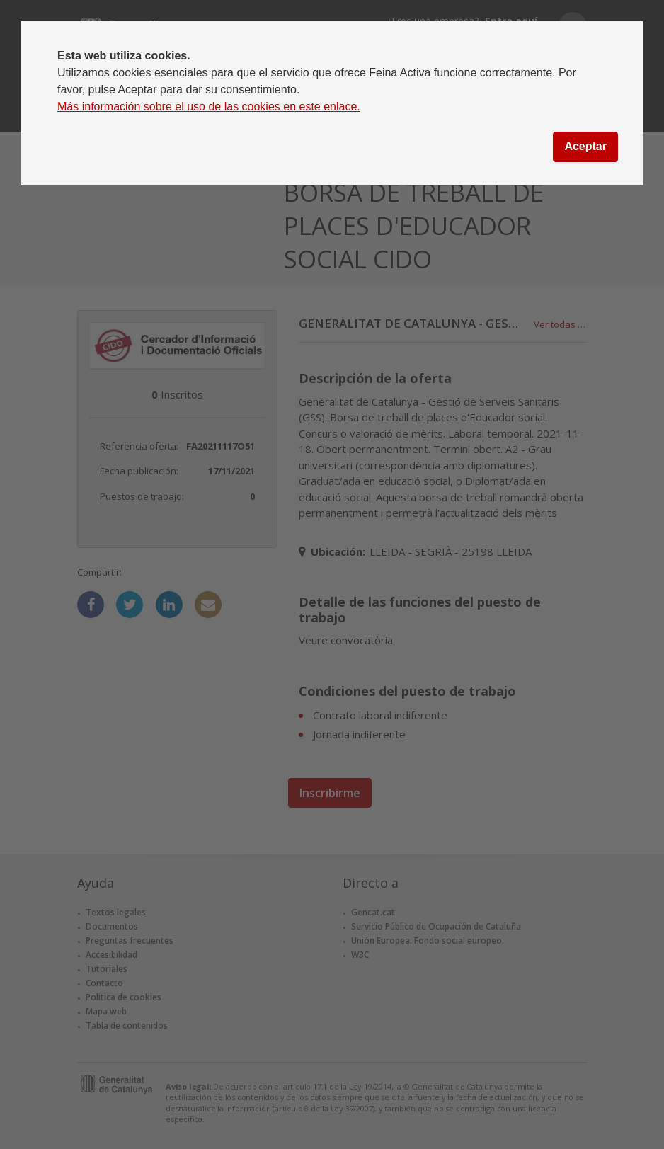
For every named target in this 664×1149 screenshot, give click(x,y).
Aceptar (585, 146)
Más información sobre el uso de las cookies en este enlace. (208, 107)
